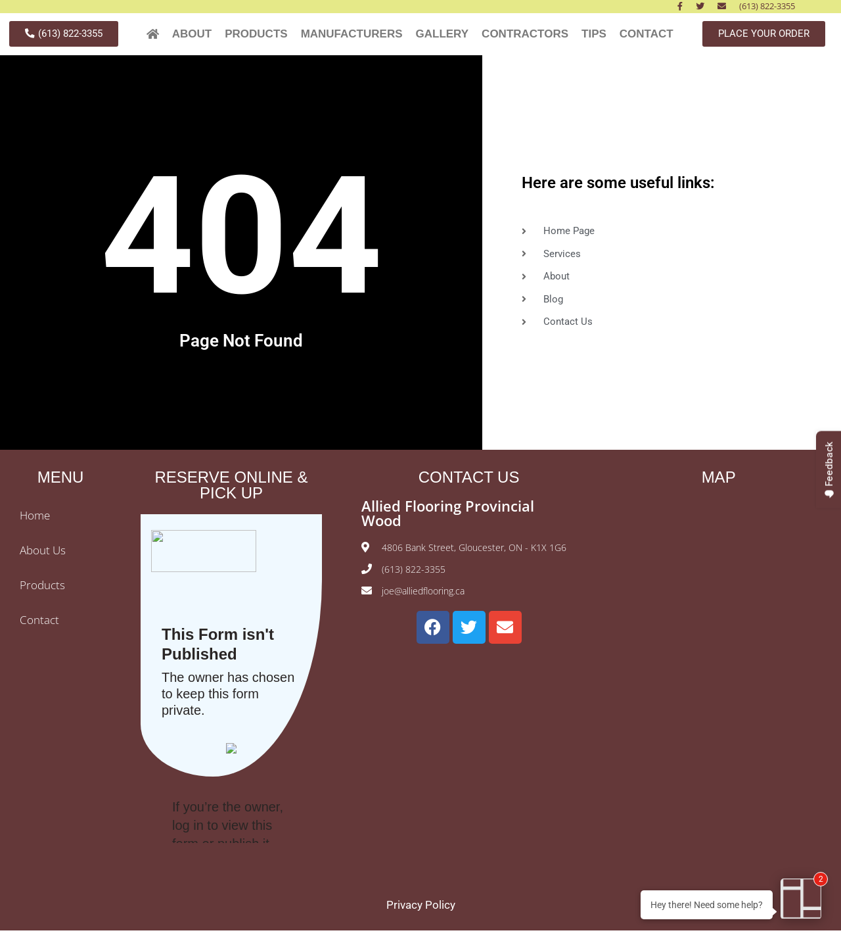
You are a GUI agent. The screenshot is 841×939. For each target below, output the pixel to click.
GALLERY (442, 38)
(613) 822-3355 (767, 6)
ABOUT (192, 38)
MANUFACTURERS (352, 38)
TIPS (593, 38)
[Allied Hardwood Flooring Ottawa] (718, 605)
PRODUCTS (256, 38)
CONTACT (646, 38)
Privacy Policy (420, 913)
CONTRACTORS (525, 38)
